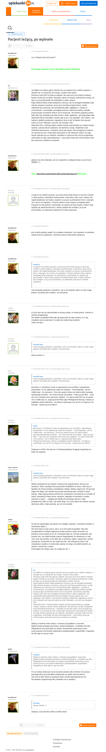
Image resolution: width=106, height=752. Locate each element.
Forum (82, 11)
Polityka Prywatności (62, 739)
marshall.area (12, 53)
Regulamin (57, 743)
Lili (9, 86)
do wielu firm (36, 11)
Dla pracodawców (88, 3)
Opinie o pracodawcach (61, 11)
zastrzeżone (30, 750)
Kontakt (56, 746)
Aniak (35, 426)
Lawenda (36, 655)
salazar (10, 520)
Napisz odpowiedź (91, 46)
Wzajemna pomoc (17, 34)
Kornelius (36, 265)
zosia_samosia (12, 467)
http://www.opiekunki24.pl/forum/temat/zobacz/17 (57, 174)
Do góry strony (13, 733)
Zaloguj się (51, 3)
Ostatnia (29, 46)
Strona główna (31, 733)
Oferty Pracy (22, 11)
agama (10, 649)
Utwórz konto (68, 3)
